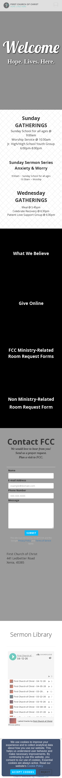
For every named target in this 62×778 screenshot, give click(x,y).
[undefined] (31, 253)
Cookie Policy (35, 766)
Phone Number (17, 490)
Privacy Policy (24, 540)
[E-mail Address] (31, 486)
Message (13, 500)
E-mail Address (17, 480)
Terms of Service (43, 540)
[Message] (31, 515)
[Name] (31, 476)
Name (11, 470)
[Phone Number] (31, 496)
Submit (31, 532)
